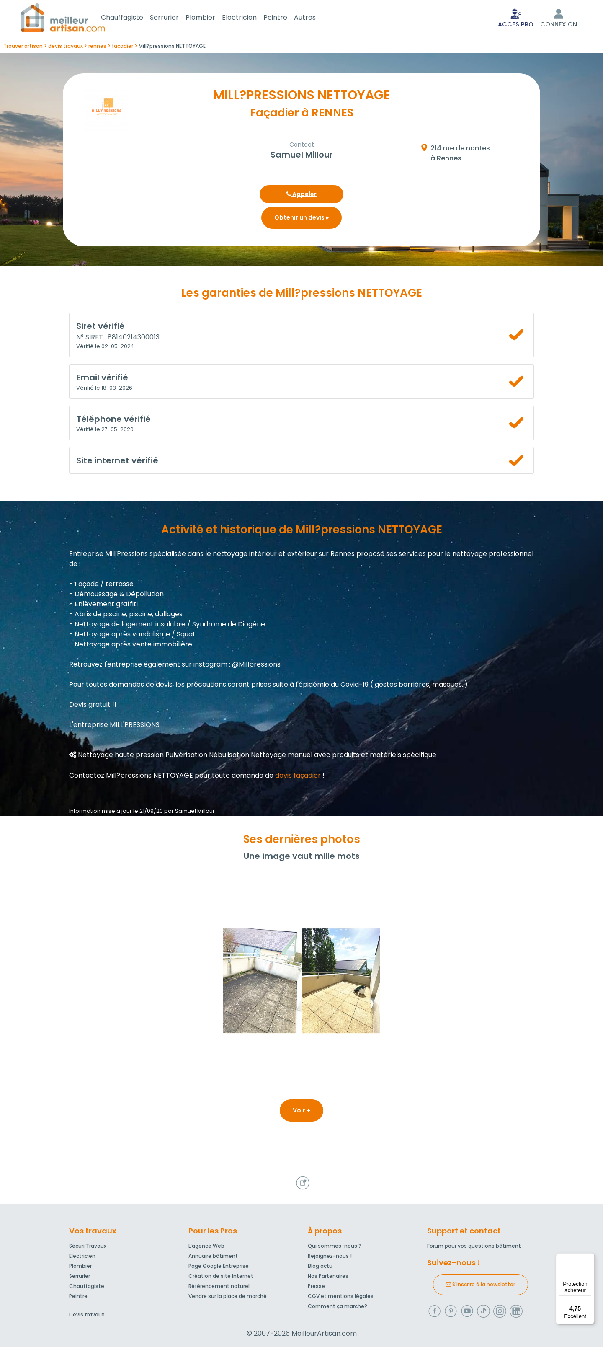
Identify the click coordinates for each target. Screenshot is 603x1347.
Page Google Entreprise (218, 1265)
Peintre (285, 18)
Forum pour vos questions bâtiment (474, 1245)
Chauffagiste (132, 18)
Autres (315, 18)
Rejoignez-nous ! (330, 1255)
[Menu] (590, 1258)
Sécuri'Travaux (87, 1245)
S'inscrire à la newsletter (480, 1284)
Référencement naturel (219, 1286)
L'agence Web (206, 1245)
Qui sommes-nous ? (334, 1245)
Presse (316, 1286)
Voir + (301, 1112)
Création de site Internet (220, 1276)
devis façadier (298, 777)
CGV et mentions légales (341, 1296)
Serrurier (174, 18)
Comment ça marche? (337, 1306)
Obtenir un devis (301, 219)
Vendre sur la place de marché (227, 1296)
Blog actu (320, 1265)
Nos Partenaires (328, 1276)
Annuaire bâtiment (213, 1255)
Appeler (301, 195)
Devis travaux (86, 1314)
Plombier (210, 18)
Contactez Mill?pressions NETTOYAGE (131, 777)
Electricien (249, 18)
